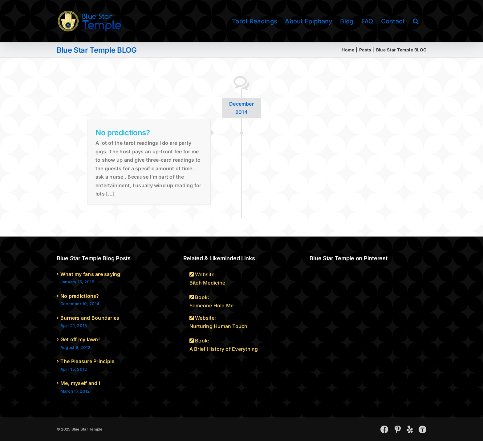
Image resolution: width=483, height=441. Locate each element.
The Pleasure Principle (87, 361)
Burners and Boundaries (89, 318)
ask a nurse (109, 177)
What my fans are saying (90, 274)
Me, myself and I (80, 383)
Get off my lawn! (80, 339)
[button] (416, 21)
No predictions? (122, 132)
